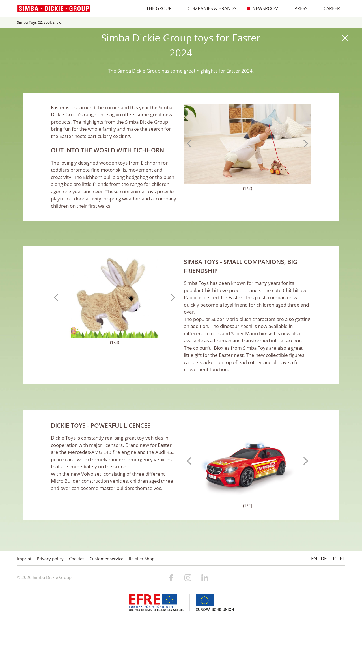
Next (304, 144)
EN (314, 558)
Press (298, 8)
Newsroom (262, 8)
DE (324, 558)
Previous (191, 144)
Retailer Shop (141, 558)
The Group (156, 8)
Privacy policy (50, 558)
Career (329, 8)
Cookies (76, 558)
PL (342, 558)
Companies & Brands (209, 8)
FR (333, 558)
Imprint (24, 558)
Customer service (106, 558)
